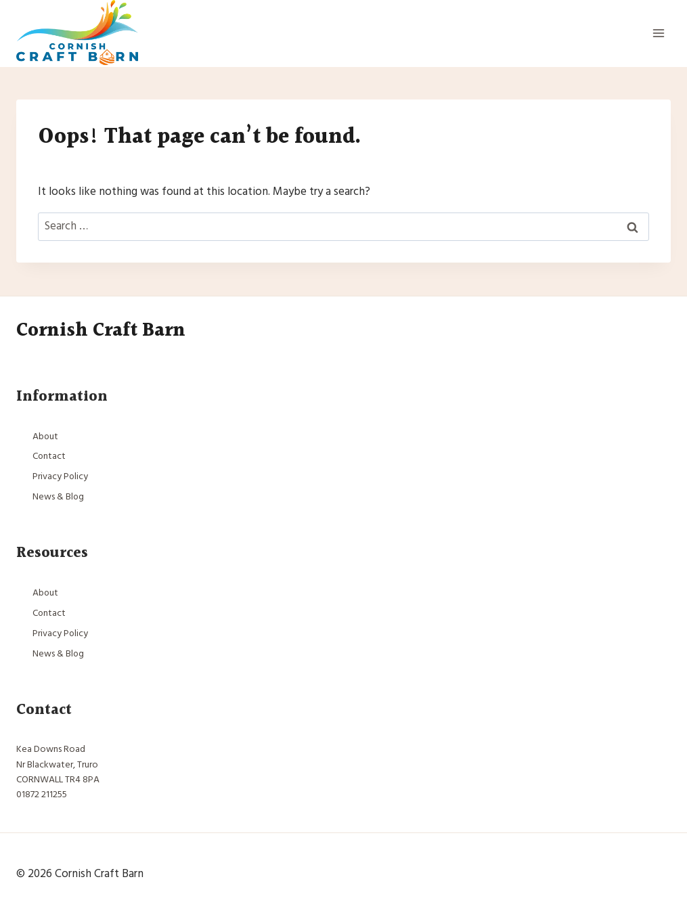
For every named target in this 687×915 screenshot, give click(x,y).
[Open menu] (658, 33)
